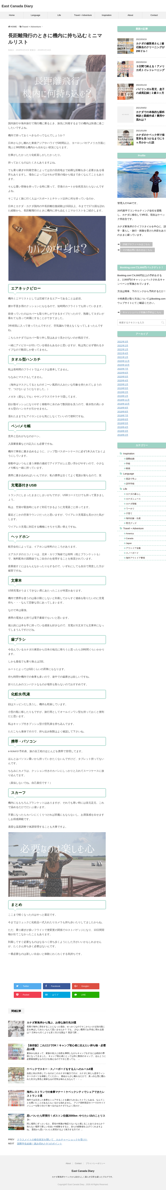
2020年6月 (122, 372)
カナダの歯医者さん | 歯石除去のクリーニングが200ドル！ (150, 47)
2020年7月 (122, 369)
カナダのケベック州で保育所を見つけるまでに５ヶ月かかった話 (150, 138)
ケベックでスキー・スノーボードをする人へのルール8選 (60, 1069)
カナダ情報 (131, 504)
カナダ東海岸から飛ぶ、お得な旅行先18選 (51, 1022)
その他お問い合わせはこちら (137, 250)
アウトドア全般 (133, 548)
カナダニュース (133, 499)
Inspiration (107, 15)
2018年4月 (122, 427)
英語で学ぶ (131, 479)
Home (12, 15)
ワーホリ (130, 508)
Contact (154, 15)
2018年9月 (122, 407)
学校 (128, 463)
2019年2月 (122, 392)
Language (35, 15)
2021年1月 (122, 357)
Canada (129, 538)
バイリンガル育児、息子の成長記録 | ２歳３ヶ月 (150, 91)
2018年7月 (122, 415)
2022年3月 (122, 341)
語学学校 (130, 483)
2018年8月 (122, 411)
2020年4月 (122, 380)
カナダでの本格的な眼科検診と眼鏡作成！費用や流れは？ (150, 116)
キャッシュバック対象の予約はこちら (142, 312)
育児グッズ (131, 523)
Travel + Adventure (83, 15)
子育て (129, 513)
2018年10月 (123, 404)
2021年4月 (122, 353)
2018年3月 (122, 431)
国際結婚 (130, 458)
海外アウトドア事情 (135, 558)
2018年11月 (123, 400)
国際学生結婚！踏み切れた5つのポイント (39, 1143)
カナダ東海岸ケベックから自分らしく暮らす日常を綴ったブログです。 (83, 1177)
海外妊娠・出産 (133, 518)
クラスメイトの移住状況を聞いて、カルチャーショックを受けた (52, 1139)
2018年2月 (122, 435)
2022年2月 (122, 345)
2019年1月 (122, 396)
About (130, 15)
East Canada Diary (17, 6)
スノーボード (132, 553)
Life (59, 15)
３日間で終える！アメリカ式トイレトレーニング (150, 68)
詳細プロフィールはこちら (136, 244)
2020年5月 (122, 376)
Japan (129, 543)
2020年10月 (123, 365)
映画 (128, 468)
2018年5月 (122, 423)
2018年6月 (122, 419)
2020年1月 (122, 384)
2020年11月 (123, 361)
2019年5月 (122, 388)
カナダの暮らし (133, 494)
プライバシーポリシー (95, 1163)
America (130, 533)
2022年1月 (122, 349)
